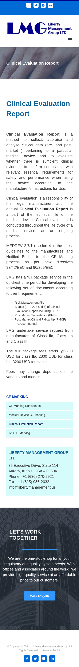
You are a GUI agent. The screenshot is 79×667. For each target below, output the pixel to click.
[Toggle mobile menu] (70, 38)
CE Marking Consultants (25, 406)
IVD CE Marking (19, 433)
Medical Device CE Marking (27, 415)
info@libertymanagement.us (32, 487)
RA (58, 650)
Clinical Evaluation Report (26, 424)
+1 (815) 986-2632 (33, 482)
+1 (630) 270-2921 (38, 476)
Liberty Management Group (48, 646)
